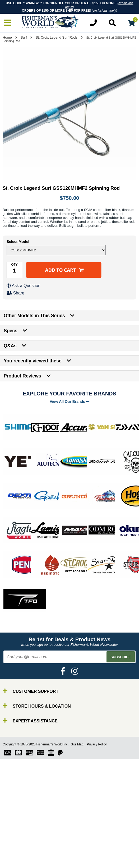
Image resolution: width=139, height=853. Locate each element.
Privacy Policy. (97, 744)
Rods (15, 842)
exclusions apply (104, 10)
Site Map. (77, 744)
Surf (24, 37)
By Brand (19, 837)
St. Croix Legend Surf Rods (56, 37)
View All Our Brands (69, 401)
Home (7, 37)
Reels (16, 846)
